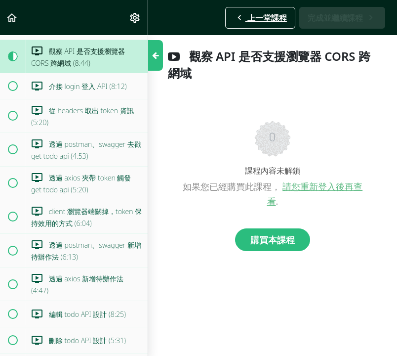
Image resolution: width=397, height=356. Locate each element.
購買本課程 (272, 240)
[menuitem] (135, 17)
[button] (12, 17)
